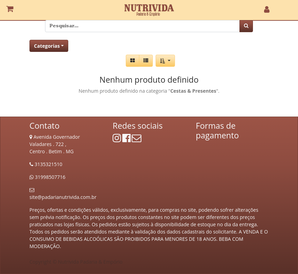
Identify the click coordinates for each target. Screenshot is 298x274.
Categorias (47, 46)
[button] (165, 61)
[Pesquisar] (246, 26)
